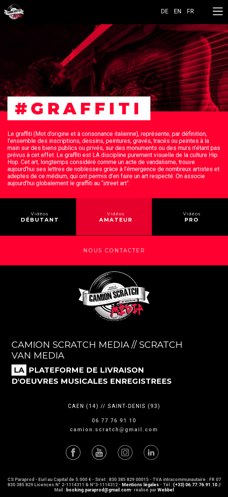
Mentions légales (140, 484)
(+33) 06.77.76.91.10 (195, 484)
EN (177, 11)
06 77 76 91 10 (114, 421)
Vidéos (40, 217)
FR (190, 11)
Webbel (165, 490)
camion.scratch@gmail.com (114, 429)
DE (164, 11)
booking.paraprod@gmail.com (98, 490)
